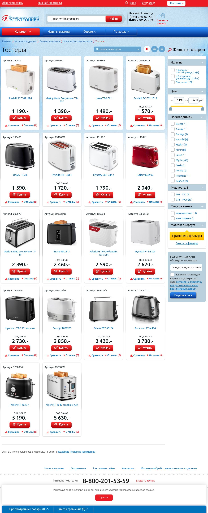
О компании (78, 468)
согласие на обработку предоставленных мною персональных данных (186, 285)
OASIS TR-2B (20, 175)
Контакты (128, 468)
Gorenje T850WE (62, 328)
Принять (104, 497)
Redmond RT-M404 (145, 328)
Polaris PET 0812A (104, 328)
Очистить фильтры (187, 243)
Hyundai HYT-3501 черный (20, 328)
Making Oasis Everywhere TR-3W (62, 100)
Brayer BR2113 (62, 251)
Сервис (90, 31)
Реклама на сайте (104, 468)
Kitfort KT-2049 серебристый (62, 404)
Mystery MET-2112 (103, 175)
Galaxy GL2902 (145, 175)
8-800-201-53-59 (106, 480)
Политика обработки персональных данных (169, 468)
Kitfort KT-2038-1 (20, 404)
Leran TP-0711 (104, 98)
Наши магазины (58, 31)
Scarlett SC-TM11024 (20, 98)
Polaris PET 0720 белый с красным (104, 253)
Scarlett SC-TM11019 (145, 98)
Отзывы (30, 125)
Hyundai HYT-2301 (62, 175)
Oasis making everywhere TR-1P (20, 253)
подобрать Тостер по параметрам (77, 451)
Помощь (121, 31)
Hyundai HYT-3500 (145, 251)
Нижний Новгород (50, 2)
